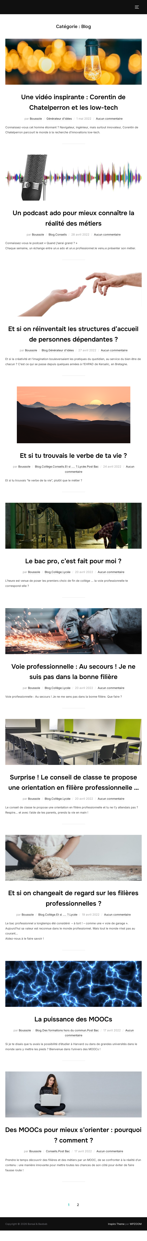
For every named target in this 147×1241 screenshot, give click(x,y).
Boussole (36, 118)
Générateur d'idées (59, 118)
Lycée (82, 466)
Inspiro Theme (116, 1234)
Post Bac (93, 466)
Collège (47, 466)
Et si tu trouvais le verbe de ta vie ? (73, 455)
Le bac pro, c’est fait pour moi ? (73, 561)
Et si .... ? (71, 466)
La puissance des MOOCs (73, 1029)
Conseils (61, 234)
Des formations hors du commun (64, 1040)
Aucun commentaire (109, 118)
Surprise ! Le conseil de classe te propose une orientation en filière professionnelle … (73, 787)
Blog (52, 234)
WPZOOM (136, 1234)
